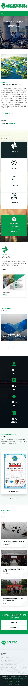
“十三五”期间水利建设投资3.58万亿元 (13, 541)
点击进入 (6, 295)
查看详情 (4, 269)
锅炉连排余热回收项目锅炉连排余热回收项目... (14, 337)
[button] (10, 498)
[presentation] (11, 347)
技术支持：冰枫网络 (14, 684)
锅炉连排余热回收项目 (14, 335)
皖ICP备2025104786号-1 (18, 679)
